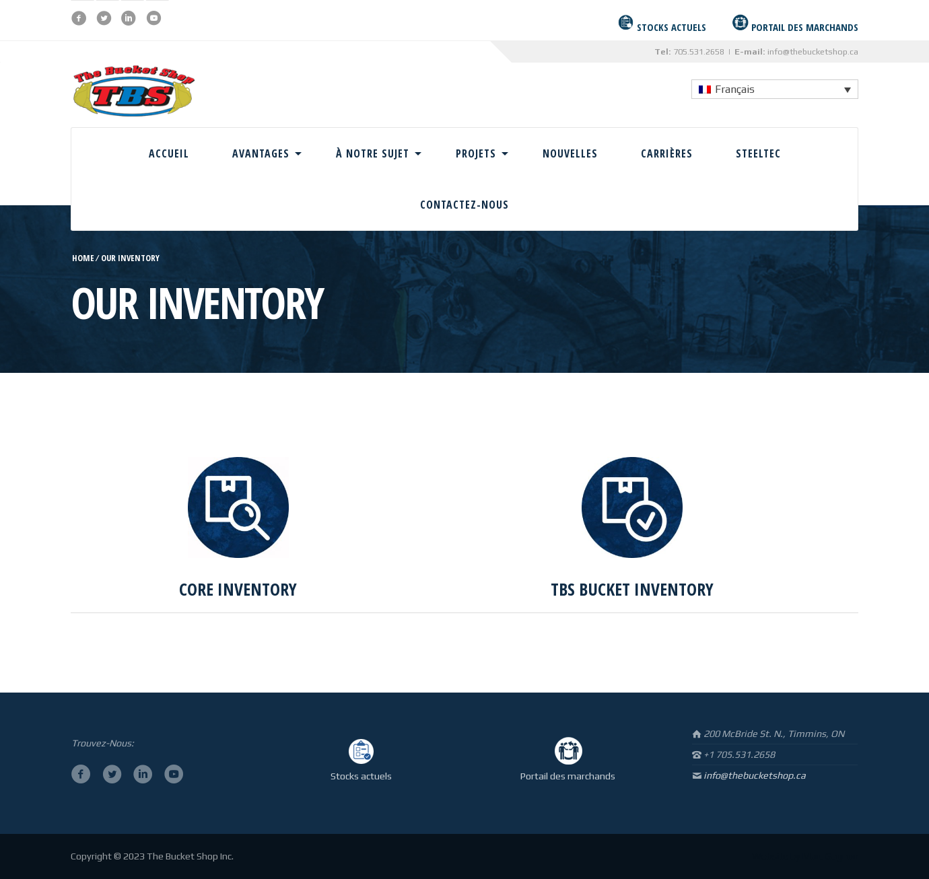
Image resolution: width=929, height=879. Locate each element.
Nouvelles (570, 153)
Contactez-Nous (464, 204)
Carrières (667, 153)
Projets (476, 153)
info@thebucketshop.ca (812, 51)
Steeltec (758, 153)
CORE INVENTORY (238, 588)
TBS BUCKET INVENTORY (632, 588)
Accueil (169, 153)
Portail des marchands (567, 776)
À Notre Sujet (372, 153)
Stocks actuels (361, 776)
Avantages (260, 153)
